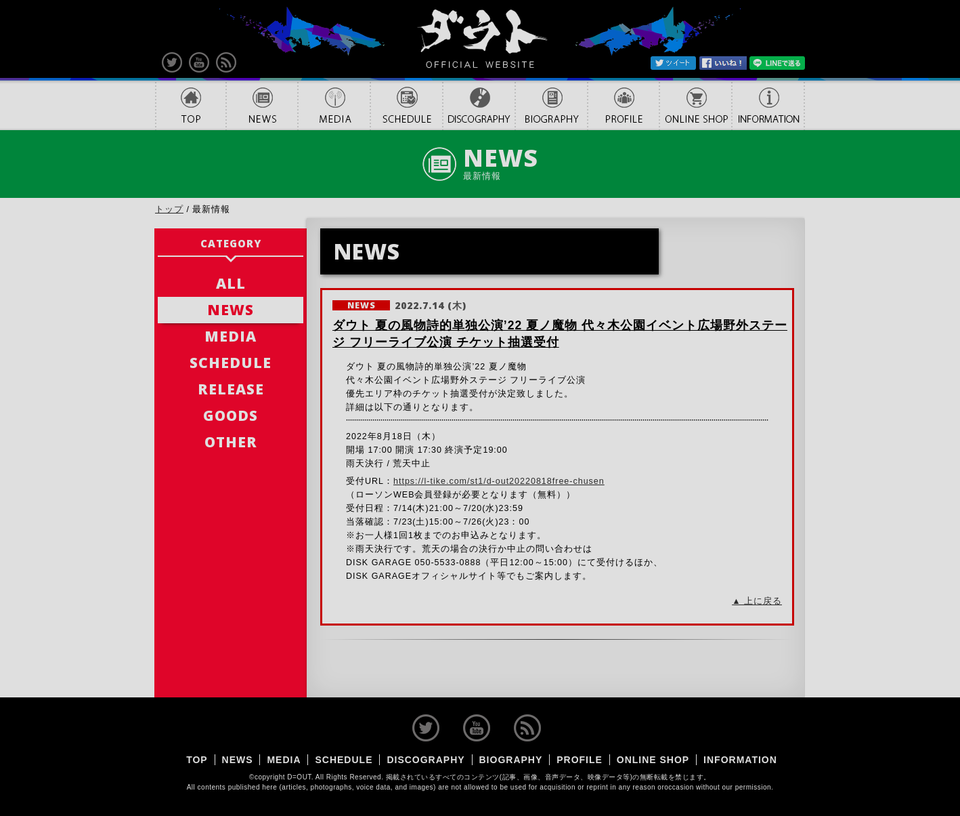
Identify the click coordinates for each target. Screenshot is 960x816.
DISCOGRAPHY (479, 105)
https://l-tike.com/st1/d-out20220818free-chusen (499, 481)
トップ (169, 209)
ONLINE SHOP (695, 105)
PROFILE (623, 105)
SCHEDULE (406, 105)
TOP (190, 105)
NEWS (262, 105)
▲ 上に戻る (757, 601)
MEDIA (334, 105)
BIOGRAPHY (551, 105)
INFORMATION (768, 105)
